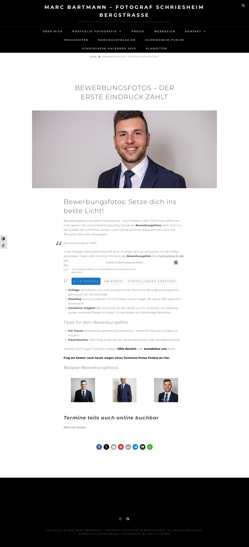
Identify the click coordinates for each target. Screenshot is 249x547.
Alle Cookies (86, 281)
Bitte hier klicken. (75, 427)
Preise (138, 31)
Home (93, 56)
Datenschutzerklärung (99, 533)
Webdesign (165, 31)
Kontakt (193, 31)
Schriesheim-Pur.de (165, 39)
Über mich (53, 31)
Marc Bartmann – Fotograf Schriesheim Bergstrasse (120, 530)
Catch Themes (158, 533)
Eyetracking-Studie (171, 256)
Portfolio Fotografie (94, 31)
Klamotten (156, 48)
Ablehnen (113, 281)
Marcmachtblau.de (117, 39)
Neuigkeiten (76, 39)
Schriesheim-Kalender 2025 (109, 48)
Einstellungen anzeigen (152, 281)
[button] (175, 262)
